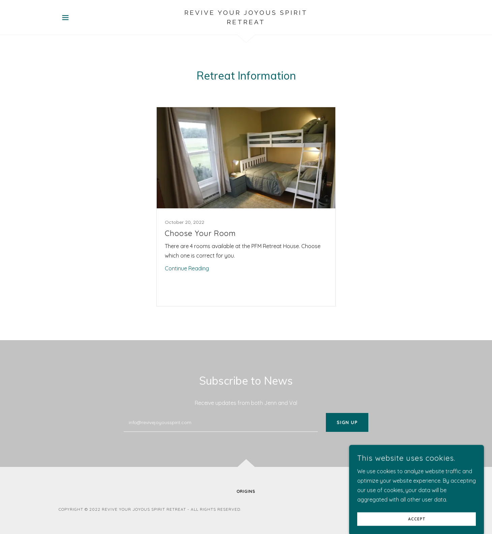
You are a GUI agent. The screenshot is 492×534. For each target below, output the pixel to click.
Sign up (347, 422)
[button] (65, 17)
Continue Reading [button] (187, 268)
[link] (246, 22)
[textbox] (220, 422)
